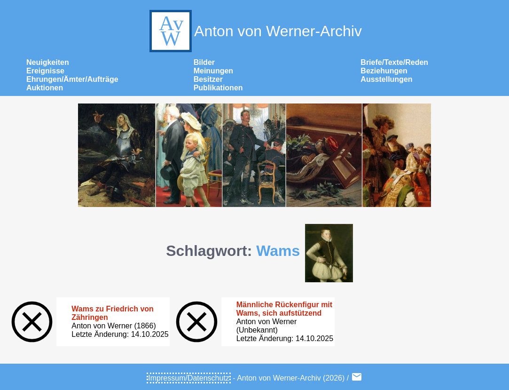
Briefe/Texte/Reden (394, 62)
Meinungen (213, 71)
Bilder (204, 62)
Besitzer (208, 79)
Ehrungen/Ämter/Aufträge (72, 79)
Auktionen (44, 88)
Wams (278, 250)
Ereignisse (45, 71)
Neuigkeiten (47, 62)
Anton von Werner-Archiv (254, 31)
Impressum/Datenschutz (188, 378)
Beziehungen (383, 71)
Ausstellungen (386, 79)
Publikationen (218, 88)
